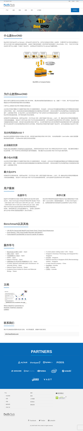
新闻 (26, 10)
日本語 (77, 1)
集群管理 (8, 404)
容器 (7, 398)
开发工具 (8, 407)
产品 (7, 10)
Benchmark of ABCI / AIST (14, 252)
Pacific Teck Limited (39, 425)
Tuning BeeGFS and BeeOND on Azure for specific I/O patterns (25, 234)
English (73, 1)
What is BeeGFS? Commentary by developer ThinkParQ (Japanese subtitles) (14, 307)
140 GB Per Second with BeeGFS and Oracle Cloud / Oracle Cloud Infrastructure (30, 230)
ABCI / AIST (10, 253)
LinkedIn (51, 420)
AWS (47, 267)
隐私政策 (32, 404)
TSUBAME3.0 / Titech (13, 255)
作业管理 (8, 395)
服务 (14, 10)
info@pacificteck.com (11, 334)
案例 (20, 10)
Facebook (32, 420)
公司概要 (39, 10)
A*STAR (48, 257)
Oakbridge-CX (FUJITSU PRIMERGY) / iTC (19, 261)
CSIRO (48, 269)
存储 (7, 401)
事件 (32, 10)
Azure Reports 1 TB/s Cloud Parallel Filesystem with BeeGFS (24, 232)
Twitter (42, 420)
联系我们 (75, 10)
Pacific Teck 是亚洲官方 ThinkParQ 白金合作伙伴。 (18, 148)
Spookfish (49, 265)
